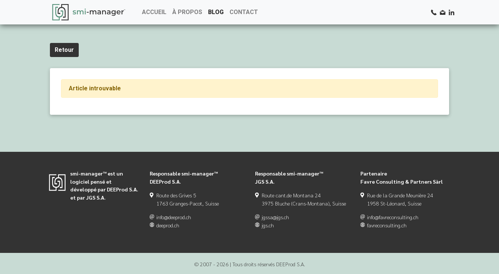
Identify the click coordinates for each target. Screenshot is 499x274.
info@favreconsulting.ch (392, 217)
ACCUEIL (154, 12)
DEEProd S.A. (290, 264)
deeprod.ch (167, 225)
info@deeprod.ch (173, 217)
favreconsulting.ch (387, 225)
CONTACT (244, 12)
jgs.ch (268, 225)
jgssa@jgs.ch (275, 217)
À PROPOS (187, 12)
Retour (64, 49)
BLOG (216, 12)
